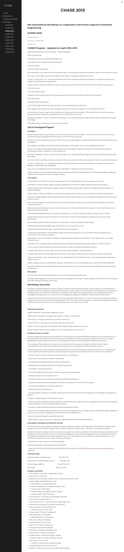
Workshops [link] (7, 22)
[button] (122, 2)
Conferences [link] (7, 16)
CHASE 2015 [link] (9, 37)
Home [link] (5, 13)
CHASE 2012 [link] (9, 28)
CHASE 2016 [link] (9, 40)
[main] (73, 10)
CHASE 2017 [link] (9, 43)
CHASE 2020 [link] (9, 52)
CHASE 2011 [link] (9, 25)
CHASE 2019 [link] (9, 49)
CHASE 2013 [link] (9, 31)
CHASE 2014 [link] (9, 34)
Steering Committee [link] (10, 19)
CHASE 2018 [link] (9, 46)
